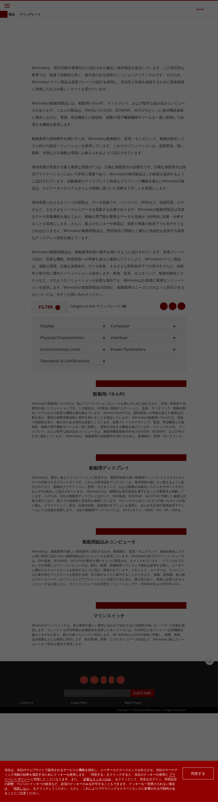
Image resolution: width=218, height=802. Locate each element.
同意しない (21, 788)
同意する (198, 773)
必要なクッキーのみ (97, 779)
